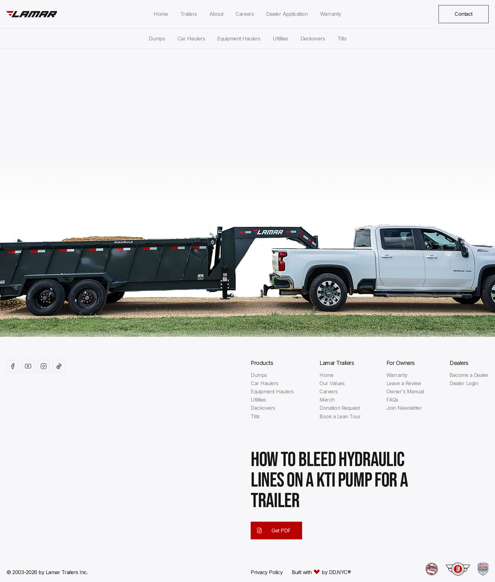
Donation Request (339, 408)
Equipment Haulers (238, 38)
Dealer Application (286, 14)
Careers (245, 14)
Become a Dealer (469, 375)
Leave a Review (403, 383)
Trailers (188, 14)
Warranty (330, 14)
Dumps (157, 38)
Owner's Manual (405, 391)
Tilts (342, 38)
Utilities (280, 38)
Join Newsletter (404, 408)
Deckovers (313, 38)
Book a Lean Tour (340, 416)
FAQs (392, 400)
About (216, 14)
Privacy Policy (267, 572)
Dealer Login (464, 383)
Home (161, 14)
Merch (327, 400)
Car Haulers (191, 38)
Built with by (321, 572)
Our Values (331, 383)
